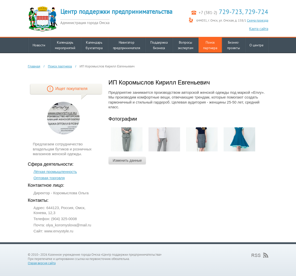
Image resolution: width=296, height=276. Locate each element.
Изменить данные (127, 160)
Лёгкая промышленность (55, 171)
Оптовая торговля (49, 178)
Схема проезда (257, 20)
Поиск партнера (60, 66)
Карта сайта (258, 28)
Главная (34, 66)
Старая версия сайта (42, 263)
